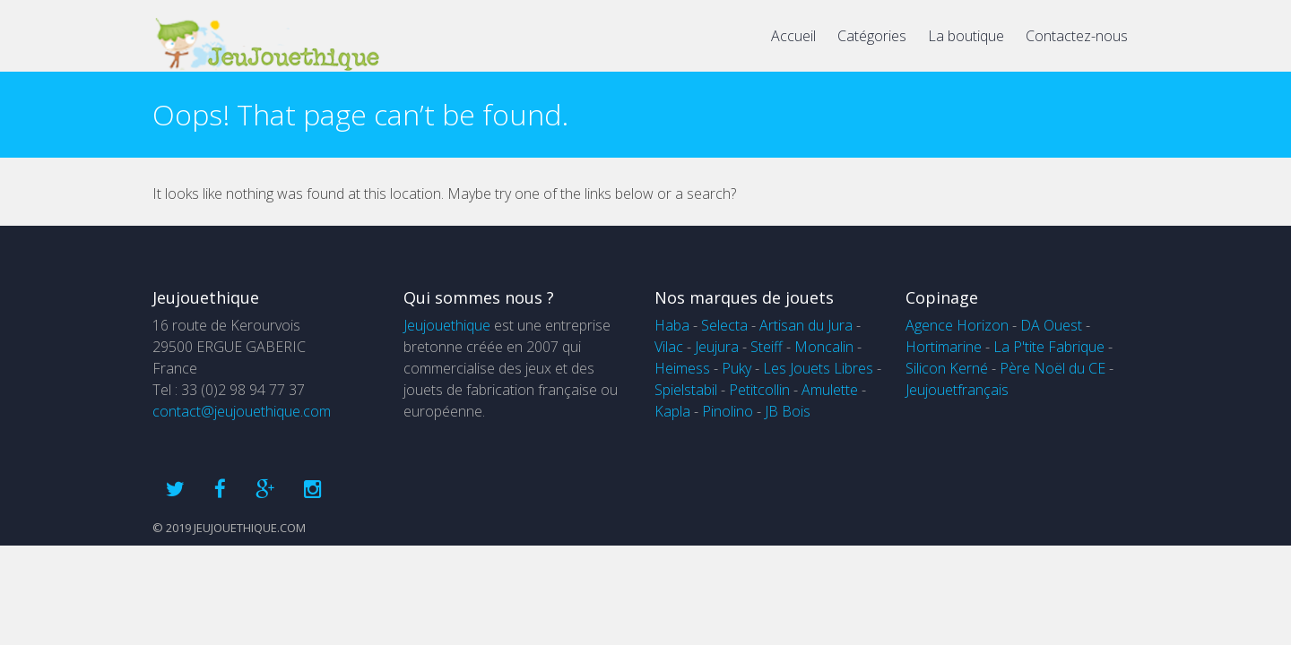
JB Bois (787, 411)
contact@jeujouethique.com (241, 411)
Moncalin (823, 347)
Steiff (766, 347)
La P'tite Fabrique (1049, 347)
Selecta (724, 325)
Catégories (871, 36)
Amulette (829, 390)
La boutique (966, 36)
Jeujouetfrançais (957, 390)
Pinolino (727, 411)
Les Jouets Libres (818, 368)
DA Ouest (1051, 325)
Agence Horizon (957, 325)
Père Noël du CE (1052, 368)
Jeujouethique (446, 325)
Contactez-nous (1077, 36)
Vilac (668, 347)
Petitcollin (759, 390)
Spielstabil (685, 390)
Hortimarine (943, 347)
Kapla (672, 411)
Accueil (793, 36)
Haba (671, 325)
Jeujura (717, 347)
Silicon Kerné (946, 368)
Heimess (682, 368)
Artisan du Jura (806, 325)
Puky (736, 368)
